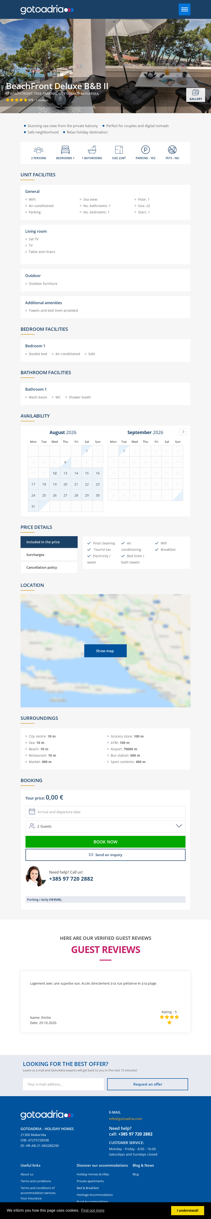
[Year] (72, 432)
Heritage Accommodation (95, 1195)
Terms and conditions (36, 1181)
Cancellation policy (41, 567)
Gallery (195, 95)
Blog (136, 1174)
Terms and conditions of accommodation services (38, 1190)
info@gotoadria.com (125, 1118)
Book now (105, 842)
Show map (105, 650)
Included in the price (43, 542)
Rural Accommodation (92, 1201)
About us (27, 1174)
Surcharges (35, 554)
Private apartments (90, 1181)
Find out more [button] (93, 1210)
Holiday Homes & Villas (93, 1174)
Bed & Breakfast (88, 1188)
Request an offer (147, 1084)
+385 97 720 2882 (71, 878)
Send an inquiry (105, 854)
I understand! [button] (187, 1210)
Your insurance (31, 1198)
